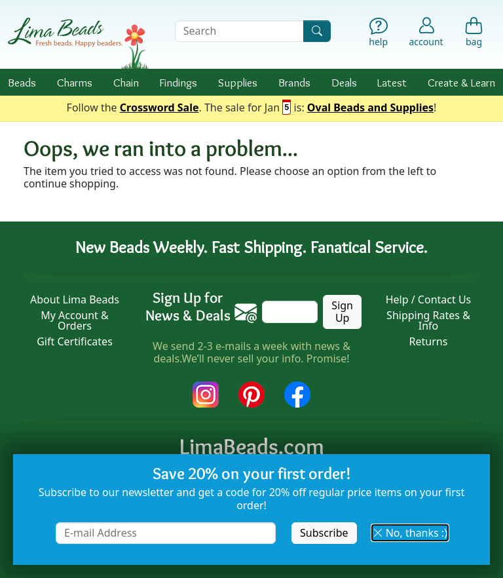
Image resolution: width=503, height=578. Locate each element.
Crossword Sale (159, 108)
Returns (428, 341)
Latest (392, 82)
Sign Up (342, 311)
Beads (22, 82)
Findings (178, 82)
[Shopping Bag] (474, 34)
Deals (344, 82)
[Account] (426, 31)
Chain (126, 82)
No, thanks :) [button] (410, 533)
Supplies (237, 82)
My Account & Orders (75, 320)
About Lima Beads (74, 299)
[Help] (378, 34)
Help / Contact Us (429, 299)
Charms (74, 82)
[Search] (317, 31)
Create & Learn (461, 82)
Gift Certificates (75, 341)
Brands (294, 82)
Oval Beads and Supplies (370, 108)
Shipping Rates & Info (428, 320)
